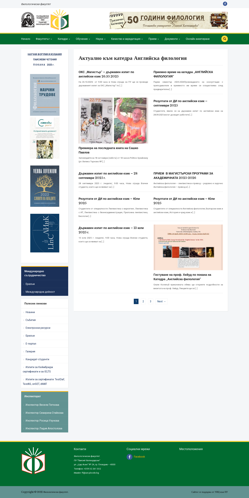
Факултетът (43, 38)
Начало (25, 38)
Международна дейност (40, 291)
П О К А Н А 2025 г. (43, 64)
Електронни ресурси (38, 327)
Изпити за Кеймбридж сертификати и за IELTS (38, 369)
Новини (30, 312)
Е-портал (31, 343)
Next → (161, 301)
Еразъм (30, 284)
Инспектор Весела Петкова (42, 404)
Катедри (63, 38)
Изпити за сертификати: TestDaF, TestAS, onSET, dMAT (44, 381)
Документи (171, 38)
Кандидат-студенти (37, 359)
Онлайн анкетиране (198, 38)
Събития (31, 320)
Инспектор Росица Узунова (42, 420)
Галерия (30, 351)
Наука (99, 38)
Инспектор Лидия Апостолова (44, 428)
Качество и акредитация (125, 38)
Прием (153, 38)
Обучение (82, 38)
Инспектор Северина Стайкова (44, 412)
